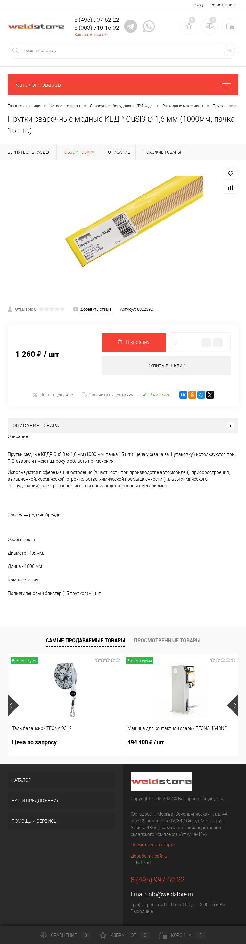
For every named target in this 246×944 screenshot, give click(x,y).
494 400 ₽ (145, 742)
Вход (198, 5)
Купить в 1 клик (166, 366)
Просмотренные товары (167, 640)
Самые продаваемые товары (85, 640)
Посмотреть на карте (153, 844)
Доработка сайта (149, 856)
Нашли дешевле (52, 394)
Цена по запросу (34, 742)
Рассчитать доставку (107, 394)
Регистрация (222, 5)
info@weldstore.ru (170, 894)
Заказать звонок (90, 34)
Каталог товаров (123, 84)
